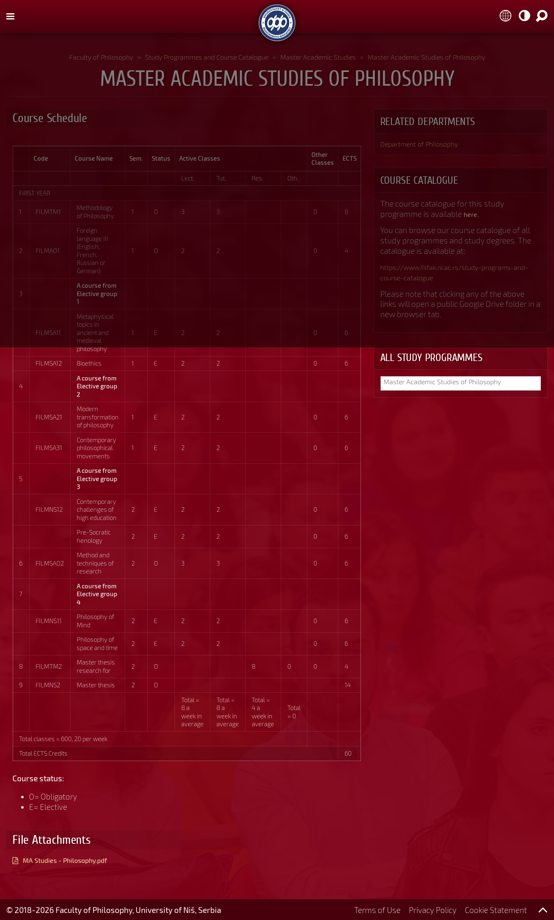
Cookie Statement (496, 910)
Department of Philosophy (426, 144)
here (472, 215)
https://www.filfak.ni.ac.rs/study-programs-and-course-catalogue (459, 274)
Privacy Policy (433, 910)
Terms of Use (377, 910)
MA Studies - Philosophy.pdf (73, 860)
